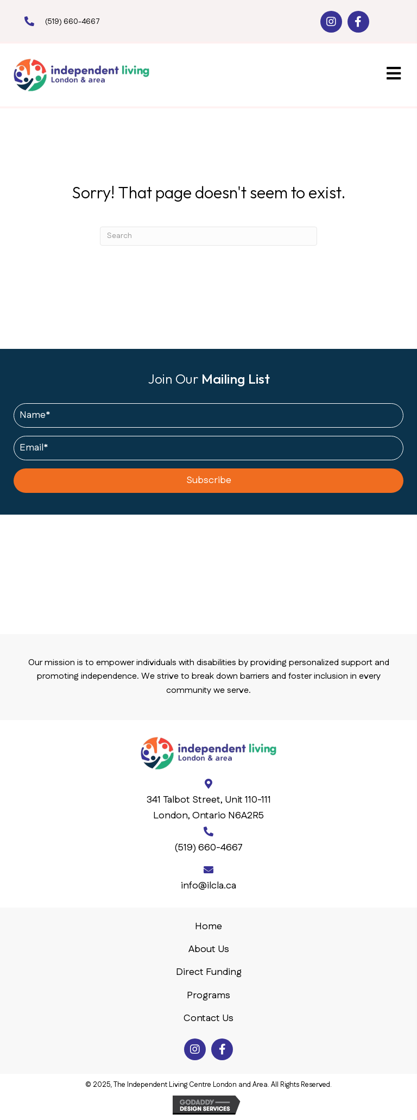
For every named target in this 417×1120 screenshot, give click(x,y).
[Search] (208, 236)
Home (208, 926)
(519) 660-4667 (72, 21)
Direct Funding (209, 972)
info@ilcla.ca (208, 886)
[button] (331, 22)
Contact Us (208, 1018)
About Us (208, 949)
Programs (208, 995)
